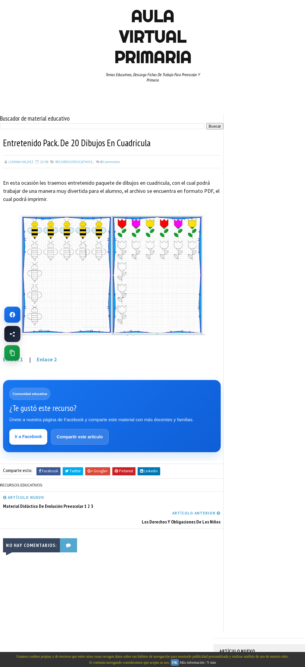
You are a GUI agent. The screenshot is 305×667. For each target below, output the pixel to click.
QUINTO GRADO (266, 318)
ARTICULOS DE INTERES (241, 266)
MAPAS (259, 297)
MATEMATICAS (283, 297)
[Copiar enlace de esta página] (12, 353)
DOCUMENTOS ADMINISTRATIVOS (249, 276)
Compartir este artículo (80, 436)
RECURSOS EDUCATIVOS (73, 161)
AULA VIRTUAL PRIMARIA (152, 36)
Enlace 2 (47, 359)
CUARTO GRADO (279, 266)
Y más (211, 662)
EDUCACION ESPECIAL (239, 287)
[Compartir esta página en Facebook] (12, 334)
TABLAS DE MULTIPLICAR (271, 350)
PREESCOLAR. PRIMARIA (241, 308)
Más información (192, 662)
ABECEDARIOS (233, 255)
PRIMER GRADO (234, 318)
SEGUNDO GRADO (255, 339)
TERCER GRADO (273, 360)
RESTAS (229, 339)
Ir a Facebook (28, 436)
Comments (110, 161)
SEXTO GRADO (233, 350)
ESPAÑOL (270, 287)
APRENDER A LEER (264, 255)
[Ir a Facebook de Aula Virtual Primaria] (12, 315)
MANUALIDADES (234, 297)
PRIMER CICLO (278, 308)
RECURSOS (231, 329)
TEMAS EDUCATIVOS (238, 360)
